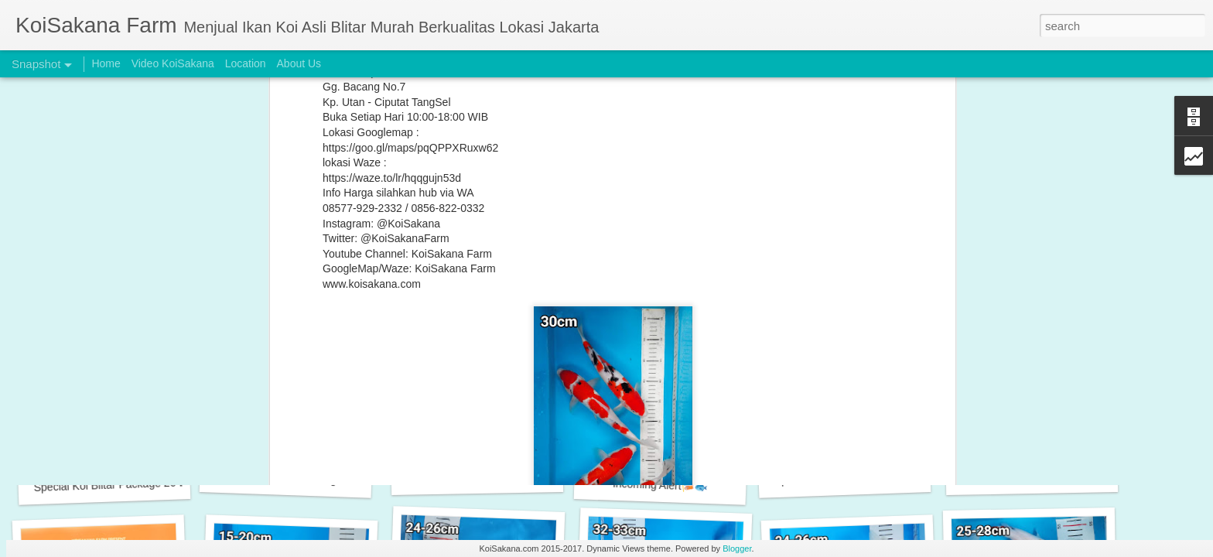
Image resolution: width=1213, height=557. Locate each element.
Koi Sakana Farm (783, 223)
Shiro (659, 235)
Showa (695, 235)
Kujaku (539, 235)
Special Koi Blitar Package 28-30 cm (861, 477)
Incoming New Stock (1031, 477)
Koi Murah (597, 223)
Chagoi (394, 223)
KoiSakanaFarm (478, 235)
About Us (299, 63)
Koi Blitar (481, 223)
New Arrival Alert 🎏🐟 (476, 477)
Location (245, 63)
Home (105, 63)
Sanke (625, 235)
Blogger (737, 548)
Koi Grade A (537, 223)
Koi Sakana (708, 223)
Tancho (734, 235)
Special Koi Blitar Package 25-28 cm (303, 479)
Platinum (582, 235)
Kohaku (435, 223)
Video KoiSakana (173, 63)
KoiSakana (685, 202)
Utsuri (772, 235)
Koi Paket (651, 223)
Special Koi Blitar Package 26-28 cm (121, 484)
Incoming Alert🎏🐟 (660, 485)
